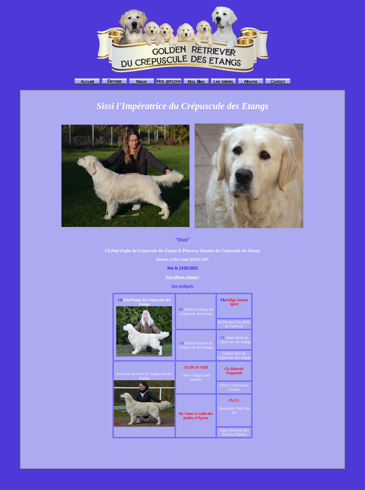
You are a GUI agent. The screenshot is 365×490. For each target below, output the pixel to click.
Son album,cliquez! (182, 277)
